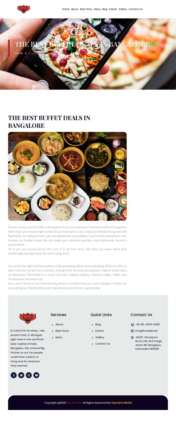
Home (65, 9)
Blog (104, 9)
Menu (97, 9)
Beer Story (86, 9)
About (74, 9)
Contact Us (135, 9)
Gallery (123, 9)
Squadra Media (121, 402)
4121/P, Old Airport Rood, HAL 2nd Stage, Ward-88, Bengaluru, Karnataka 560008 (148, 343)
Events (113, 9)
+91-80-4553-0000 (147, 325)
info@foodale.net (146, 331)
